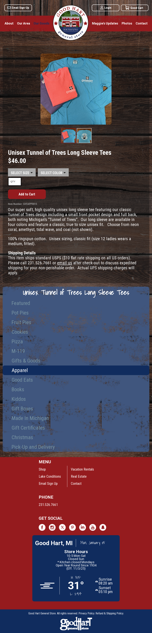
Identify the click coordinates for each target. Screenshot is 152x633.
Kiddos (19, 399)
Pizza (17, 341)
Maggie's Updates (105, 23)
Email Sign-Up (20, 7)
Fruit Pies (21, 322)
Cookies (20, 332)
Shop (42, 469)
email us (64, 262)
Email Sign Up (48, 483)
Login (107, 7)
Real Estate (79, 476)
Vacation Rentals (82, 469)
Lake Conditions (50, 476)
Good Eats (22, 380)
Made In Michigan (30, 418)
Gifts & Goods (26, 361)
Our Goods (41, 23)
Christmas (22, 437)
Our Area (23, 23)
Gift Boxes (22, 408)
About (9, 23)
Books (18, 389)
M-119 (18, 351)
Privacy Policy (86, 613)
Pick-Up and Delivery (33, 447)
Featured (21, 303)
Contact (142, 23)
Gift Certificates (28, 428)
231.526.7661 (48, 505)
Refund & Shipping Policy (109, 613)
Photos (127, 23)
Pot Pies (20, 313)
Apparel (20, 370)
